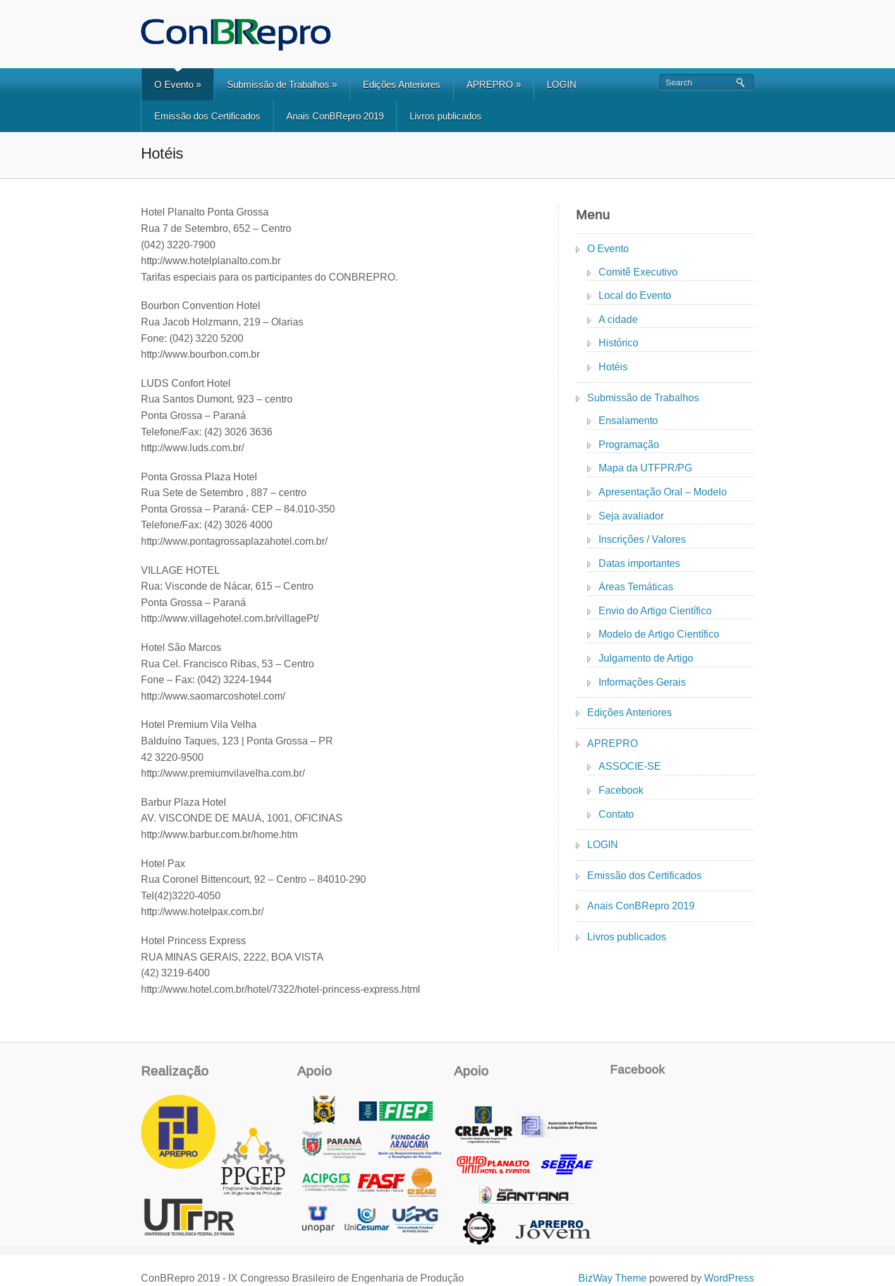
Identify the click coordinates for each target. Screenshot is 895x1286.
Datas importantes (639, 563)
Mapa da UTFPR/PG (645, 468)
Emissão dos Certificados (207, 116)
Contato (616, 814)
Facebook (621, 790)
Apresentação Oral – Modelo (663, 492)
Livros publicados (446, 116)
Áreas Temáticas (636, 586)
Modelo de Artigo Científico (659, 634)
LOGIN (561, 84)
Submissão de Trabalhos (282, 84)
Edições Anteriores (402, 84)
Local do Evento (635, 295)
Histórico (618, 342)
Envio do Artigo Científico (655, 610)
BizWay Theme (612, 1278)
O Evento (177, 84)
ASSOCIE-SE (630, 766)
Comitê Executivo (638, 272)
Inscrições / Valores (642, 539)
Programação (629, 444)
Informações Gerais (642, 682)
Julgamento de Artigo (646, 658)
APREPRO (493, 84)
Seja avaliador (631, 516)
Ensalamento (628, 420)
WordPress (729, 1278)
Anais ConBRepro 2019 (335, 116)
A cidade (618, 319)
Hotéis (613, 366)
